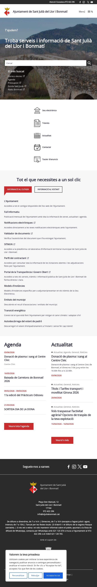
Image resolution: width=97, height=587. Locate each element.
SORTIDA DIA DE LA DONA (19, 409)
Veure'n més (62, 440)
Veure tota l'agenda (19, 426)
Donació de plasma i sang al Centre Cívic (24, 358)
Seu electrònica (45, 110)
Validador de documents (17, 233)
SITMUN (8, 244)
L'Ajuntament (11, 201)
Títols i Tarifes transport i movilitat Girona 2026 (67, 390)
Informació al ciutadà (18, 189)
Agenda (11, 79)
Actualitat (42, 135)
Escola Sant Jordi (16, 86)
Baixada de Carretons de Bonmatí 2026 (23, 379)
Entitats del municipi (14, 299)
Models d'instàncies (14, 285)
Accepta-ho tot (53, 575)
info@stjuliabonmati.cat (48, 514)
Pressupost (13, 82)
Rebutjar (35, 575)
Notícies (83, 352)
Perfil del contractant (15, 258)
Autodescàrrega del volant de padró (23, 321)
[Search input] (45, 63)
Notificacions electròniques (18, 222)
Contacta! (42, 147)
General (75, 352)
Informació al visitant (48, 189)
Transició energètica (14, 310)
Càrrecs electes (15, 76)
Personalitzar (18, 575)
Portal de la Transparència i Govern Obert (26, 272)
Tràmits (41, 123)
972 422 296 (48, 511)
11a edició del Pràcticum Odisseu (23, 395)
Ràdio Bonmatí (15, 89)
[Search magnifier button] (89, 63)
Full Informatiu (11, 211)
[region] (36, 565)
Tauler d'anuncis (46, 159)
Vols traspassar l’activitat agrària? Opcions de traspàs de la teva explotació (71, 415)
